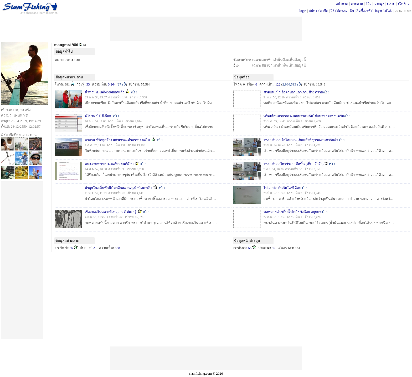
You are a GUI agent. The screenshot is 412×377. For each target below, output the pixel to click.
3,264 (112, 84)
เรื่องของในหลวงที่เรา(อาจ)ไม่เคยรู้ (111, 212)
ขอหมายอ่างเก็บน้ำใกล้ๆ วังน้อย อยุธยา (292, 212)
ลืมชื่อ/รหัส (364, 11)
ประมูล (379, 4)
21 (95, 248)
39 (273, 248)
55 (71, 248)
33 (88, 84)
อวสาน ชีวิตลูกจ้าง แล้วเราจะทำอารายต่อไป (117, 140)
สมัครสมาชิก (318, 11)
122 (278, 84)
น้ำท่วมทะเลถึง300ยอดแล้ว (104, 92)
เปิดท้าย (404, 4)
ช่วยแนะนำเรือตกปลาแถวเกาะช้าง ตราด (293, 92)
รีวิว (368, 4)
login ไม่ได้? (384, 11)
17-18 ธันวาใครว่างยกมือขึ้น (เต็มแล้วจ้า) (294, 164)
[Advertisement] (206, 28)
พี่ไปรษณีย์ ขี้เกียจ (98, 116)
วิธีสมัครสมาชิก (342, 11)
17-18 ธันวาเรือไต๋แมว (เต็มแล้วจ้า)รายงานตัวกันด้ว (301, 140)
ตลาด (391, 4)
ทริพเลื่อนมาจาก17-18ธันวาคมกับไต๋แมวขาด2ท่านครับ (304, 116)
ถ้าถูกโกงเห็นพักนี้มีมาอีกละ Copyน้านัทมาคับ (118, 188)
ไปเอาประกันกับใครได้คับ (282, 188)
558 (117, 248)
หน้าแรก (342, 4)
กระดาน (357, 4)
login (302, 11)
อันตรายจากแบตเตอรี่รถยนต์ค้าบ (109, 164)
